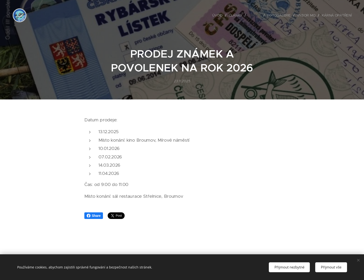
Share (94, 216)
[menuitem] (219, 15)
